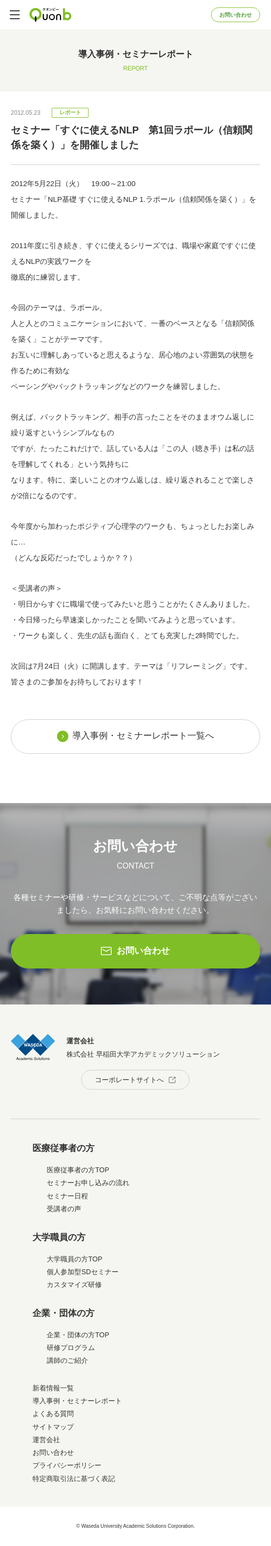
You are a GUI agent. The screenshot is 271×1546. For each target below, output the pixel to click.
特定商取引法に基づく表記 (73, 1478)
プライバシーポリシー (66, 1465)
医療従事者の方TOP (78, 1170)
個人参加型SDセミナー (82, 1272)
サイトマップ (53, 1427)
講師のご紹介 (67, 1360)
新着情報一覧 (53, 1388)
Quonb (51, 15)
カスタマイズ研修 (74, 1284)
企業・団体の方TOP (78, 1335)
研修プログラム (71, 1348)
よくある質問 (53, 1413)
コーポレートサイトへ (129, 1080)
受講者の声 (64, 1209)
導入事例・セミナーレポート (77, 1401)
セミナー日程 (67, 1196)
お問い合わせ (235, 15)
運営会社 (46, 1440)
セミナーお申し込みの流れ (88, 1183)
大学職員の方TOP (74, 1259)
